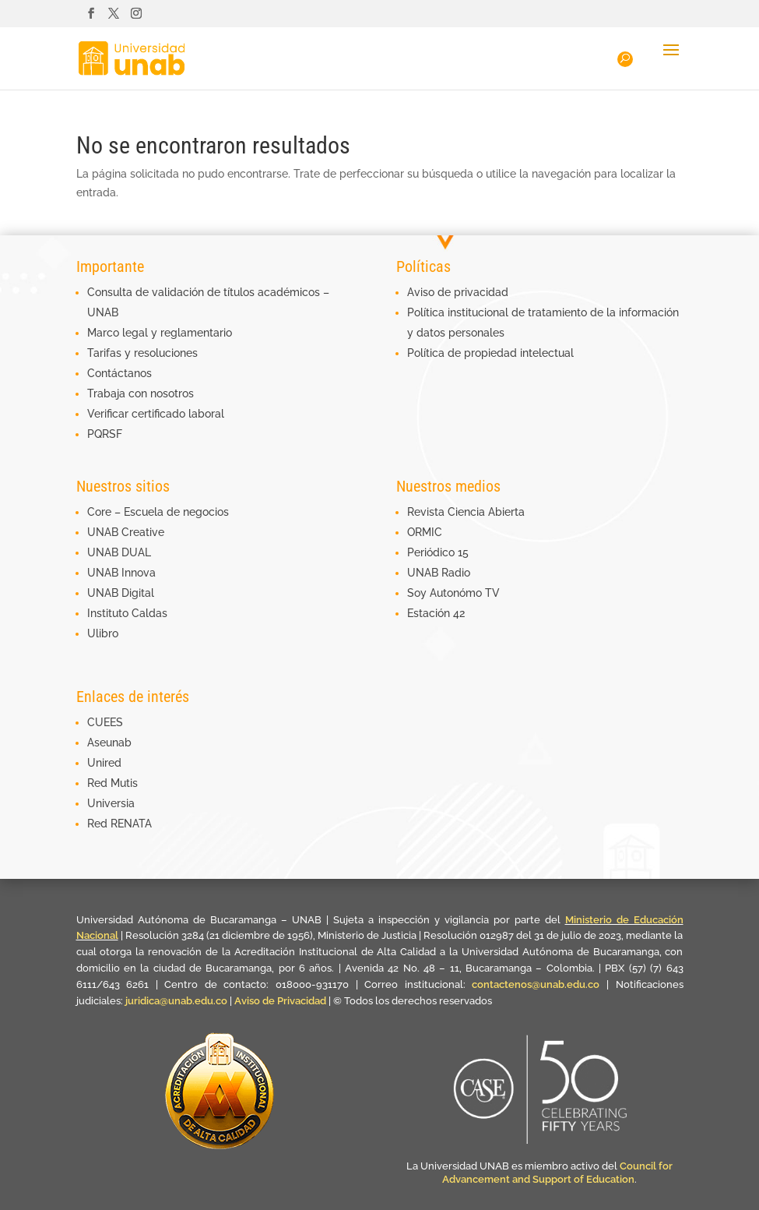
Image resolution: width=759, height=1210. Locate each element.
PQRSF (104, 434)
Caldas (149, 613)
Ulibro (102, 633)
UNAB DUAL (119, 552)
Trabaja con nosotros (140, 393)
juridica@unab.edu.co (176, 1001)
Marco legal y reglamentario (159, 332)
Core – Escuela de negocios (158, 512)
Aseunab (109, 742)
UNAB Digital (120, 593)
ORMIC (424, 532)
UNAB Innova (121, 572)
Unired (104, 763)
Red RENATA (119, 823)
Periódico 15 (438, 552)
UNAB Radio (438, 572)
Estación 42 (436, 613)
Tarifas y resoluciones (142, 353)
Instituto (109, 613)
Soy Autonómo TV (453, 593)
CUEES (105, 722)
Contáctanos (119, 373)
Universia (111, 803)
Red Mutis (112, 783)
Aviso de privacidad (457, 292)
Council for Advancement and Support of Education (557, 1172)
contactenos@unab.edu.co (535, 984)
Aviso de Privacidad (281, 1001)
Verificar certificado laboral (155, 413)
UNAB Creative (125, 532)
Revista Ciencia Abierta (466, 512)
